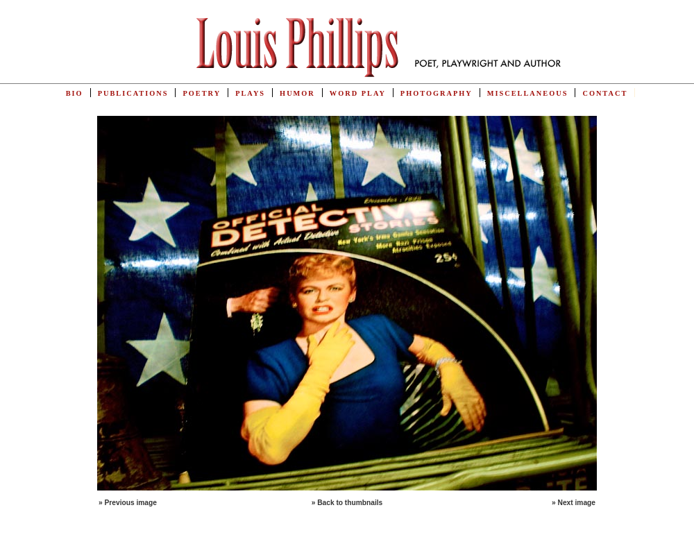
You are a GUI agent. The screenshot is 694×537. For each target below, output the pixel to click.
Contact (604, 93)
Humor (297, 93)
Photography (436, 93)
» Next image (573, 502)
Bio (74, 93)
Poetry (202, 93)
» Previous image (128, 502)
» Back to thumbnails (347, 502)
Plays (250, 93)
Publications (133, 93)
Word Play (358, 93)
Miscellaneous (527, 93)
